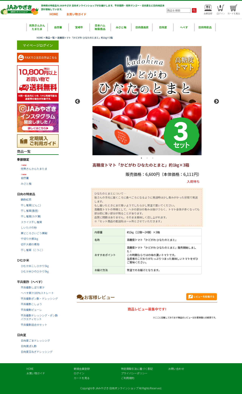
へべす (184, 27)
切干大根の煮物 (30, 244)
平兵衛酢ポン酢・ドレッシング (39, 298)
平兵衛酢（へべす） (30, 281)
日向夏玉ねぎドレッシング (37, 352)
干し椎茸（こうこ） (33, 250)
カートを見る (82, 378)
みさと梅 (121, 27)
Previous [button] (76, 100)
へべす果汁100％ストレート (37, 293)
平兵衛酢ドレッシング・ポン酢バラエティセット (39, 317)
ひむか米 (23, 260)
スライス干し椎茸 (31, 222)
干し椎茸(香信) (29, 211)
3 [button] (153, 158)
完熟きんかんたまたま (37, 27)
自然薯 (58, 27)
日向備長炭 (142, 27)
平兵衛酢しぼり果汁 (33, 287)
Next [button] (215, 100)
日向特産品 (205, 27)
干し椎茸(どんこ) (31, 205)
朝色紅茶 (26, 199)
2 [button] (147, 158)
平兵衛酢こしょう (31, 304)
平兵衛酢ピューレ (31, 310)
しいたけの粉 (29, 227)
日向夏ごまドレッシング (35, 340)
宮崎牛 (79, 27)
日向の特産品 (26, 194)
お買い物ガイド (76, 14)
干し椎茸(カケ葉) (31, 216)
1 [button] (141, 158)
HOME (54, 14)
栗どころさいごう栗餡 (34, 233)
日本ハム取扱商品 (100, 27)
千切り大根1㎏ (29, 238)
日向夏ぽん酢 (29, 346)
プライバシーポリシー (134, 373)
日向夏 (163, 27)
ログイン (79, 373)
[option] (147, 100)
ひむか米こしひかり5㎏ (35, 266)
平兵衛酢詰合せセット (34, 325)
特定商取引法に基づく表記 (137, 369)
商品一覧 (50, 37)
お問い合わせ (176, 369)
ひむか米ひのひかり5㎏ (35, 271)
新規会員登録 (82, 369)
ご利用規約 (127, 378)
